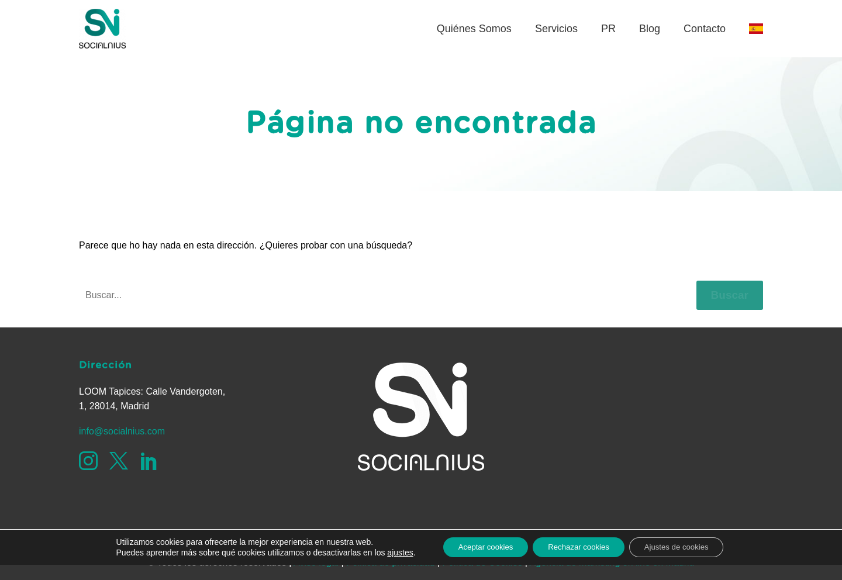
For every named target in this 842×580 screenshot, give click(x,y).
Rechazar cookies (578, 562)
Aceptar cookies (477, 562)
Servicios (556, 28)
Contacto (705, 28)
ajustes (387, 567)
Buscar (729, 295)
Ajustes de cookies (685, 562)
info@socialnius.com (122, 431)
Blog (649, 28)
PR (608, 28)
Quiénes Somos (474, 28)
